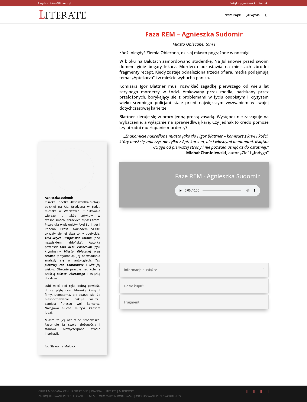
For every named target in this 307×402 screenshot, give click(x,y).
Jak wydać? (253, 15)
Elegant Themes (83, 396)
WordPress (173, 396)
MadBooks (126, 391)
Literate (110, 391)
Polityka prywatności (242, 3)
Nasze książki (232, 15)
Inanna (96, 391)
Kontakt (264, 3)
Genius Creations (75, 391)
